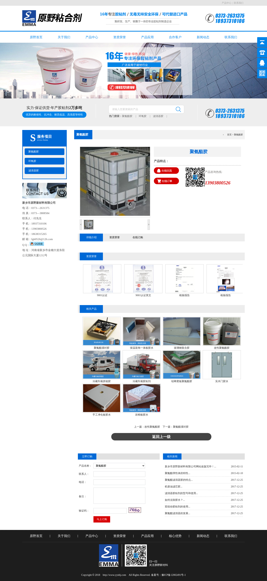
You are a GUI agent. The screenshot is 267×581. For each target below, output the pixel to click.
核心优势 (175, 536)
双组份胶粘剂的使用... (177, 506)
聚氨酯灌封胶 (101, 347)
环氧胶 (146, 116)
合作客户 (175, 37)
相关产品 (91, 308)
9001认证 (102, 295)
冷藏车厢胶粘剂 (142, 381)
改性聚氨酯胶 (222, 347)
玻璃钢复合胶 (181, 347)
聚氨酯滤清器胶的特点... (179, 480)
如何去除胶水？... (175, 500)
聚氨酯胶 (130, 116)
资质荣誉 (119, 37)
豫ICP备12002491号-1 (173, 575)
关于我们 (64, 37)
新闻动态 (203, 37)
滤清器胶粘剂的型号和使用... (181, 493)
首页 (229, 134)
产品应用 (147, 37)
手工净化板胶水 (102, 414)
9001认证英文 (143, 295)
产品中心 (226, 2)
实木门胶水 (221, 381)
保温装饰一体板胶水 (141, 347)
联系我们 (238, 2)
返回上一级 (161, 437)
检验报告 (184, 295)
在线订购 (138, 237)
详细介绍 (91, 237)
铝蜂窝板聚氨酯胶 (181, 381)
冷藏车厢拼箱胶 (102, 381)
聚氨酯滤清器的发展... (177, 513)
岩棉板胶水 (141, 414)
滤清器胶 (161, 116)
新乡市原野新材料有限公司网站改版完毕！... (190, 466)
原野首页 (36, 37)
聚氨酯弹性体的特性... (177, 473)
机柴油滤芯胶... (173, 486)
